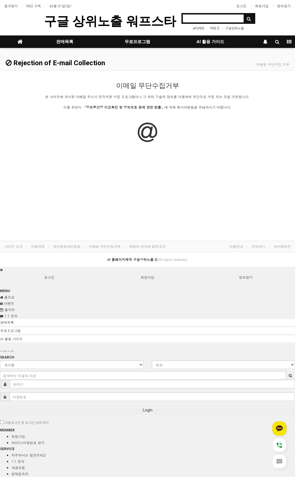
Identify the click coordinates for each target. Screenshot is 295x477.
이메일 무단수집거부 (105, 246)
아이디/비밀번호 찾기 (28, 442)
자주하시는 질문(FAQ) (28, 455)
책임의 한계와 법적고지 (147, 246)
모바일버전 (282, 246)
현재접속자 (19, 473)
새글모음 (18, 467)
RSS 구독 (33, 5)
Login (147, 410)
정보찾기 (284, 5)
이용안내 (236, 246)
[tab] (147, 322)
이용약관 (38, 246)
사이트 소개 (13, 246)
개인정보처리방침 (66, 246)
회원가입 (262, 5)
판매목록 (64, 41)
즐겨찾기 (11, 5)
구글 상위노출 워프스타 (110, 21)
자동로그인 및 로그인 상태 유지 (24, 422)
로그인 (241, 5)
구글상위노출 (234, 28)
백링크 (214, 28)
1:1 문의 (17, 461)
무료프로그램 (137, 41)
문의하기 (258, 246)
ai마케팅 (198, 28)
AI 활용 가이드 (210, 41)
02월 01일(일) (60, 5)
